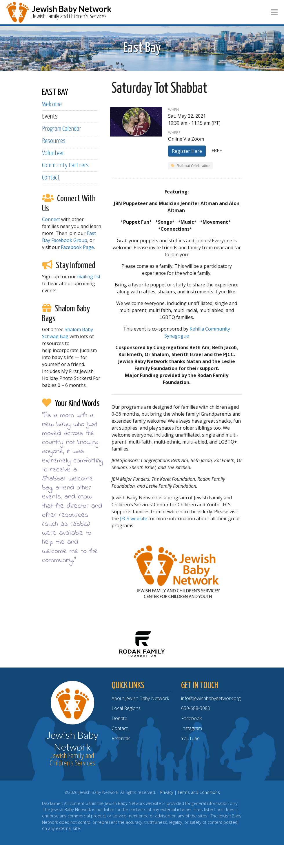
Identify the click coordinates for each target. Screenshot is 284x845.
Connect (51, 219)
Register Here (187, 151)
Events (50, 116)
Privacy (166, 792)
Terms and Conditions (199, 792)
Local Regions (126, 708)
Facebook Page (77, 247)
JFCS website (133, 518)
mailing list (89, 276)
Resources (53, 141)
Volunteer (53, 153)
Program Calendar (61, 128)
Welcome (52, 104)
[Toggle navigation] (274, 12)
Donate (119, 718)
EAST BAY (55, 92)
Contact (51, 177)
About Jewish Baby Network (140, 698)
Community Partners (65, 165)
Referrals (121, 738)
